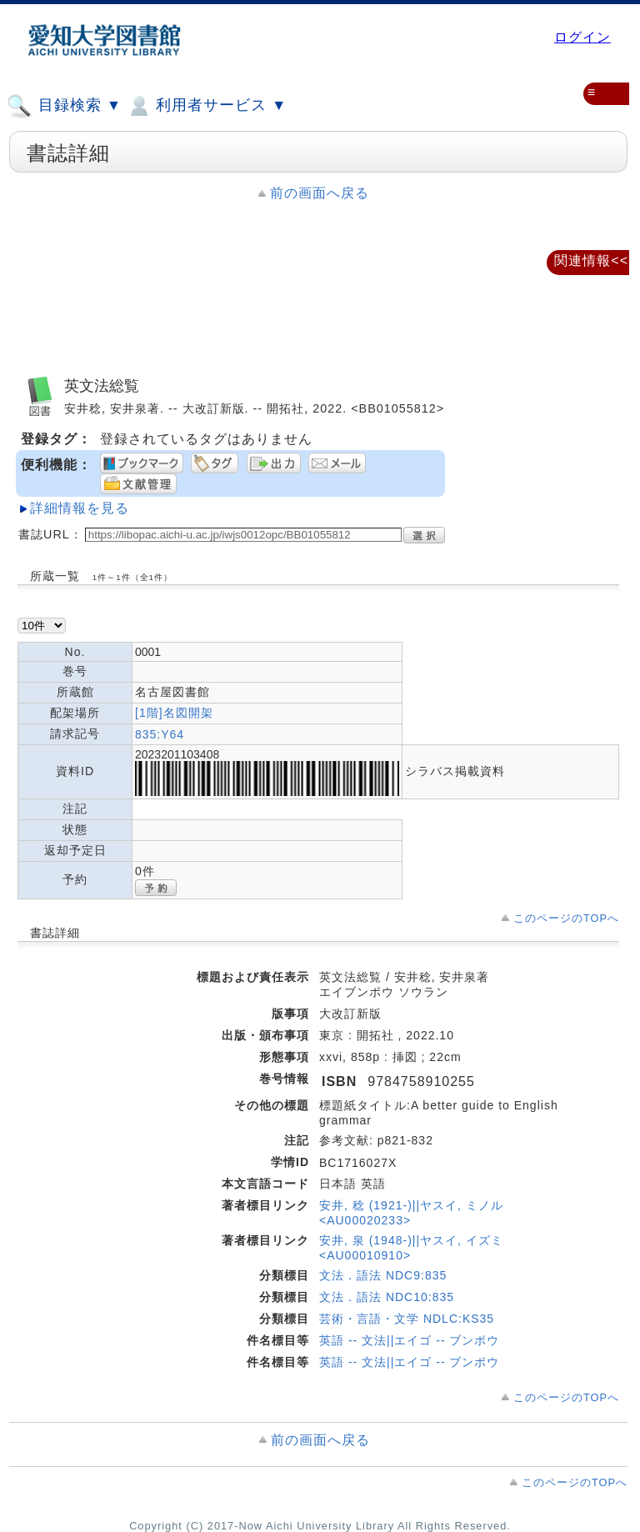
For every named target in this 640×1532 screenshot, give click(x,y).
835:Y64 (159, 734)
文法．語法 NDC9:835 (383, 1275)
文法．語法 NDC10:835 (386, 1297)
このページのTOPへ (566, 918)
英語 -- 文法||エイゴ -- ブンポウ (409, 1340)
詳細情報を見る (79, 508)
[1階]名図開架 (174, 712)
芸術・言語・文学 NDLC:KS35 (406, 1318)
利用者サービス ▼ (206, 105)
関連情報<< (591, 260)
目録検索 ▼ (64, 105)
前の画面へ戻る (319, 193)
